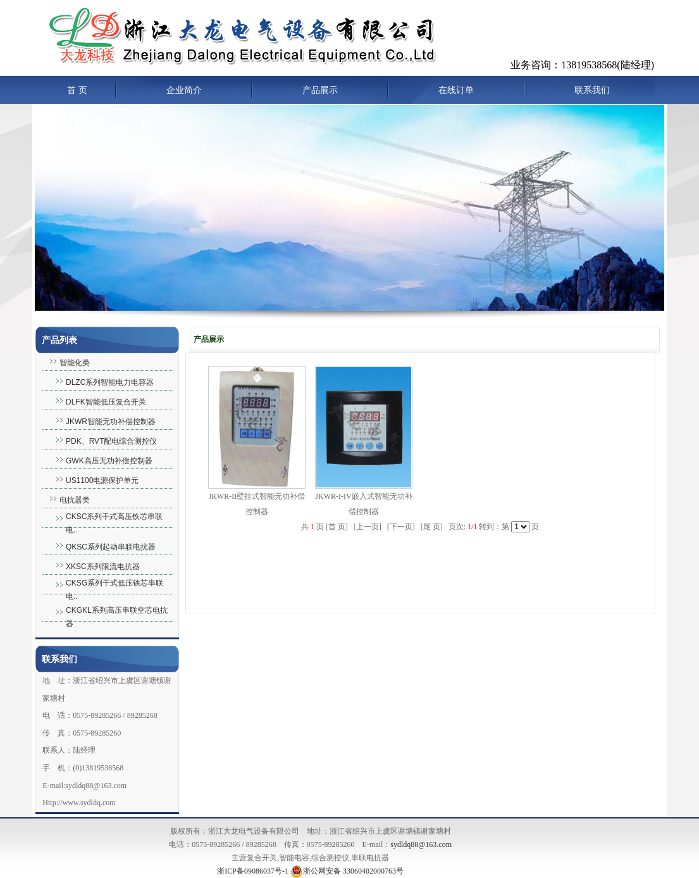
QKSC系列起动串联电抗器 (111, 546)
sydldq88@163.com (421, 844)
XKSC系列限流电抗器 (103, 566)
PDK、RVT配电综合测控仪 (111, 441)
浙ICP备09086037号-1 (252, 871)
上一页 (367, 526)
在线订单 (456, 90)
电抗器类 (74, 500)
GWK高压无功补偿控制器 (109, 460)
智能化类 (74, 362)
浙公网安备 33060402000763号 (347, 871)
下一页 (401, 526)
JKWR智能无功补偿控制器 (111, 421)
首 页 (77, 90)
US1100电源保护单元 (102, 480)
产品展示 (320, 90)
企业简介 (184, 90)
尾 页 (431, 526)
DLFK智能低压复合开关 (106, 402)
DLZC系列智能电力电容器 (110, 382)
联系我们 (592, 90)
